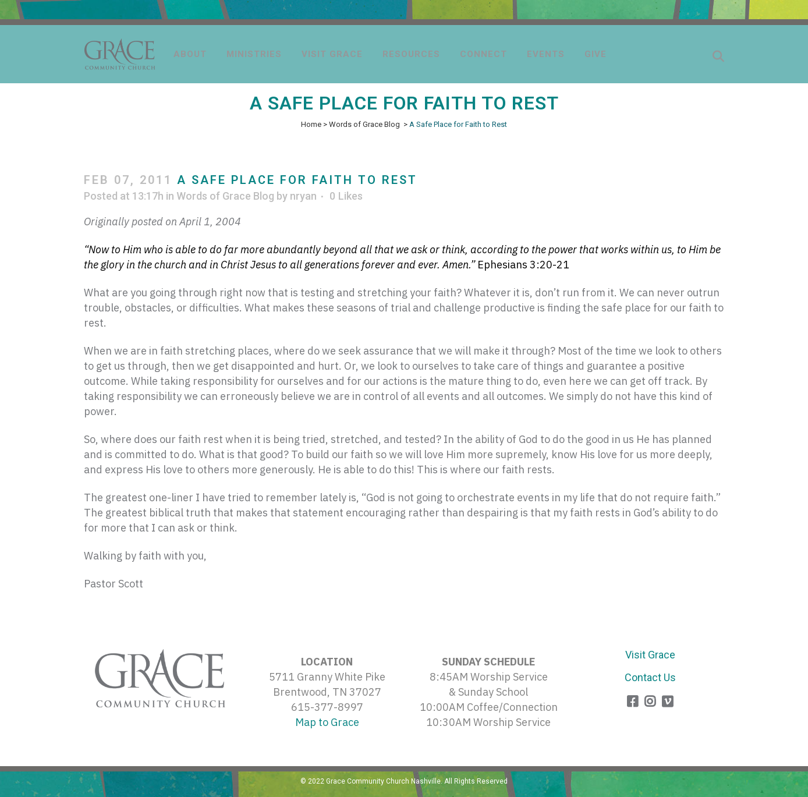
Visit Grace (650, 655)
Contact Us (650, 677)
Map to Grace (327, 722)
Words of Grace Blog (364, 124)
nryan (303, 196)
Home (311, 124)
